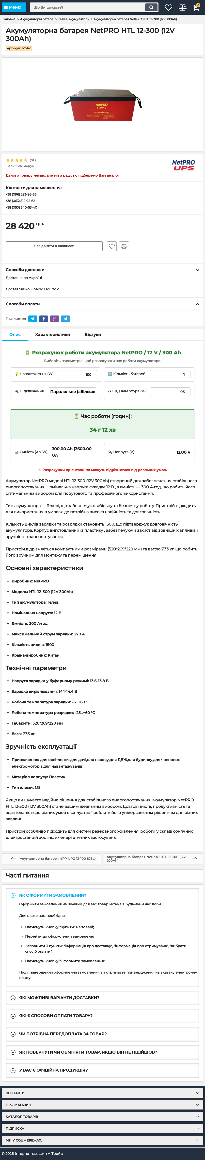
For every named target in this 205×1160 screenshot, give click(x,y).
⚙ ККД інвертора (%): (127, 392)
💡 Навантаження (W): (34, 375)
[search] (89, 7)
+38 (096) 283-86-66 (23, 195)
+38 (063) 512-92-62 (22, 201)
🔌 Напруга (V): (121, 453)
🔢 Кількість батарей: (127, 375)
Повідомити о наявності (54, 247)
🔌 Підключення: (29, 392)
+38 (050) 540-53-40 (23, 208)
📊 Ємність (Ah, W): (31, 453)
